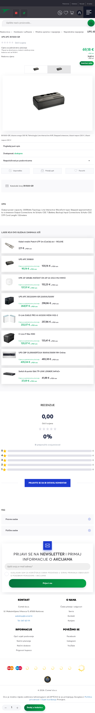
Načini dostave (23, 646)
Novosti (82, 4)
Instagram (71, 641)
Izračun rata (86, 63)
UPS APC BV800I (26, 259)
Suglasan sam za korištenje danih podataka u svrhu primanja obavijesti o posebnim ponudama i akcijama (47, 574)
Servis (71, 611)
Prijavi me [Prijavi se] (47, 583)
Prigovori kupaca (24, 650)
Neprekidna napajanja (74, 32)
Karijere (71, 621)
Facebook (71, 636)
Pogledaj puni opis (11, 146)
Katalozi (74, 4)
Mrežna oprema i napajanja (48, 32)
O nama (89, 4)
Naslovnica (5, 32)
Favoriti (66, 13)
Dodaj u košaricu (35, 707)
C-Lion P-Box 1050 (27, 334)
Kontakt (71, 616)
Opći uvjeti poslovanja (24, 636)
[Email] (47, 566)
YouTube (71, 646)
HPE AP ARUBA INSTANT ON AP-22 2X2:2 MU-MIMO (42, 278)
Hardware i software (23, 32)
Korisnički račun (79, 13)
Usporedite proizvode (60, 13)
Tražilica (91, 23)
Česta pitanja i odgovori (71, 607)
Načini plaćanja (24, 641)
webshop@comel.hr (23, 616)
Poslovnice (66, 4)
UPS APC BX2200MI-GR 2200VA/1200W (36, 297)
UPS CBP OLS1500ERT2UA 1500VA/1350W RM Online (42, 353)
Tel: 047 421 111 (23, 621)
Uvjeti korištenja (48, 700)
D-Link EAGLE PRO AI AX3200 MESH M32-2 (38, 315)
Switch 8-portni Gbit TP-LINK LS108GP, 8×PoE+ (39, 371)
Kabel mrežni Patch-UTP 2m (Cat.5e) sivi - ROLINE (41, 242)
